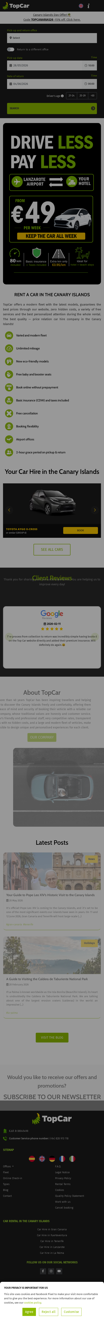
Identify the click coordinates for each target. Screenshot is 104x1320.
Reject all (49, 1312)
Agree (29, 1312)
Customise (71, 1312)
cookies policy (32, 1302)
